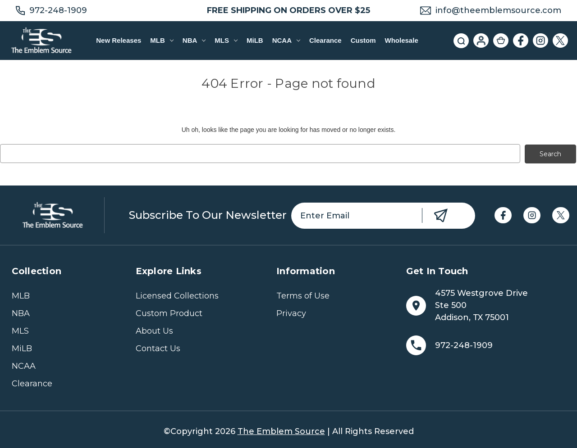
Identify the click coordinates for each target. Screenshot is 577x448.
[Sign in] (480, 40)
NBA (194, 40)
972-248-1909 (58, 10)
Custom (363, 40)
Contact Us (158, 348)
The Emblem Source (281, 431)
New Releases (118, 40)
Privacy (291, 313)
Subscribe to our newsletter (208, 214)
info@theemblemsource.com (498, 10)
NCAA (286, 40)
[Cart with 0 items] (500, 40)
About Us (154, 330)
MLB (161, 40)
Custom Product (169, 313)
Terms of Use (303, 295)
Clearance (325, 40)
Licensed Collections (177, 295)
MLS (226, 40)
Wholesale (401, 40)
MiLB (255, 40)
